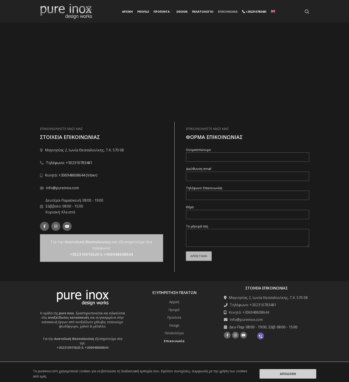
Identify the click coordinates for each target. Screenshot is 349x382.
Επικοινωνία (174, 342)
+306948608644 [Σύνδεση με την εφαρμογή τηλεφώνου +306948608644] (118, 255)
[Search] (307, 12)
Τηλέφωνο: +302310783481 (69, 163)
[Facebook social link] (44, 227)
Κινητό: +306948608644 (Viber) (71, 176)
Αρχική (174, 303)
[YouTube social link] (67, 227)
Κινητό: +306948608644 (249, 312)
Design (174, 326)
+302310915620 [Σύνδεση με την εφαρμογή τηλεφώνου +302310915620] (84, 255)
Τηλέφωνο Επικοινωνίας (247, 192)
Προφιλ (174, 310)
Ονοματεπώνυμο (247, 154)
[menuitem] (273, 12)
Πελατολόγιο (174, 334)
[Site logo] (66, 11)
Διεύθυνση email (247, 173)
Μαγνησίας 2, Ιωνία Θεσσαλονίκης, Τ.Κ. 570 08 (268, 298)
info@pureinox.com (62, 188)
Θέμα (247, 211)
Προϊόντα (174, 318)
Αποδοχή (288, 374)
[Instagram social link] (55, 227)
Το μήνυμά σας (247, 232)
